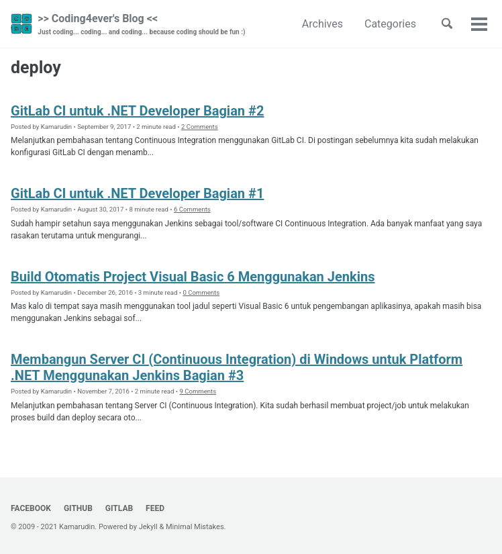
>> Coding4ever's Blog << (141, 24)
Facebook (31, 508)
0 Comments (201, 292)
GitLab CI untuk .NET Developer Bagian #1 (137, 193)
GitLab (119, 508)
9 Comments (197, 391)
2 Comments (199, 126)
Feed (155, 508)
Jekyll (148, 526)
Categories (390, 23)
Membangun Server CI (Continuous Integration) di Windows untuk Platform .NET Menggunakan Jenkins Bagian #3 (236, 367)
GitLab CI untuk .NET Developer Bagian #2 (137, 111)
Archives (322, 23)
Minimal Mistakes (195, 526)
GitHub (78, 508)
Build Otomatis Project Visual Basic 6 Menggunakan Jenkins (192, 277)
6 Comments (192, 209)
